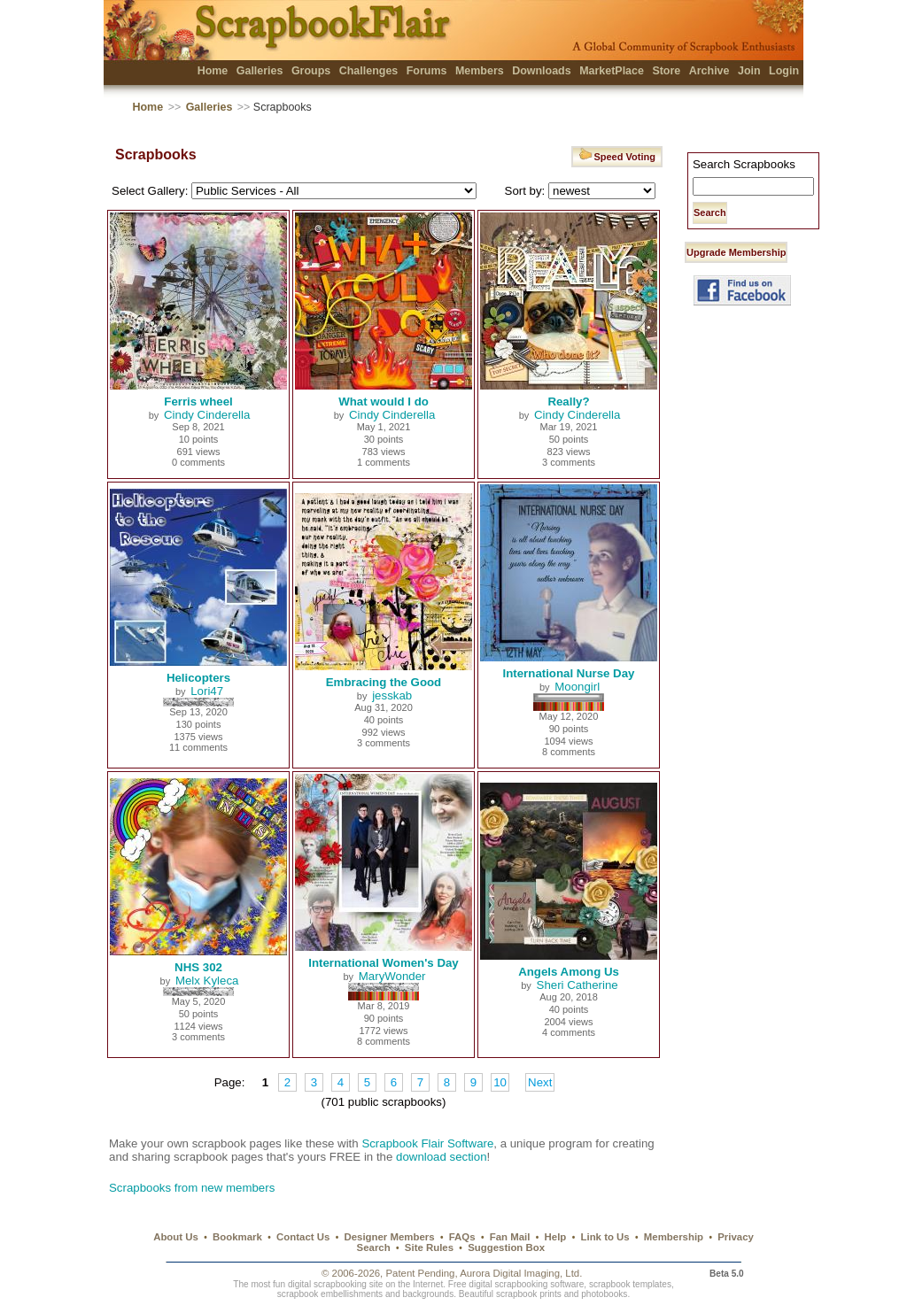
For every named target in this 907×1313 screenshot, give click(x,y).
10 (500, 1082)
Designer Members (389, 1237)
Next (540, 1082)
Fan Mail (510, 1237)
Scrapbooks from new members (192, 1187)
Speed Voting (617, 154)
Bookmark (237, 1237)
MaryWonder (392, 976)
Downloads (541, 71)
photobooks (604, 1294)
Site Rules (429, 1247)
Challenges (369, 71)
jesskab (392, 695)
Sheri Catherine (577, 985)
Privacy (735, 1237)
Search (374, 1247)
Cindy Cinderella (207, 414)
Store (666, 71)
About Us (175, 1237)
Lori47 (206, 691)
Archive (709, 71)
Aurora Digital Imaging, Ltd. (521, 1273)
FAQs (462, 1237)
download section (441, 1156)
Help (556, 1237)
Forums (427, 71)
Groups (310, 71)
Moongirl (577, 686)
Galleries (259, 71)
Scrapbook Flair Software (427, 1143)
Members (479, 71)
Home (213, 71)
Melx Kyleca (207, 980)
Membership (673, 1237)
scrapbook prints (529, 1294)
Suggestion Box (506, 1247)
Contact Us (302, 1237)
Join (749, 71)
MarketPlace (611, 71)
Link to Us (605, 1237)
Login (784, 71)
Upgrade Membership (736, 252)
